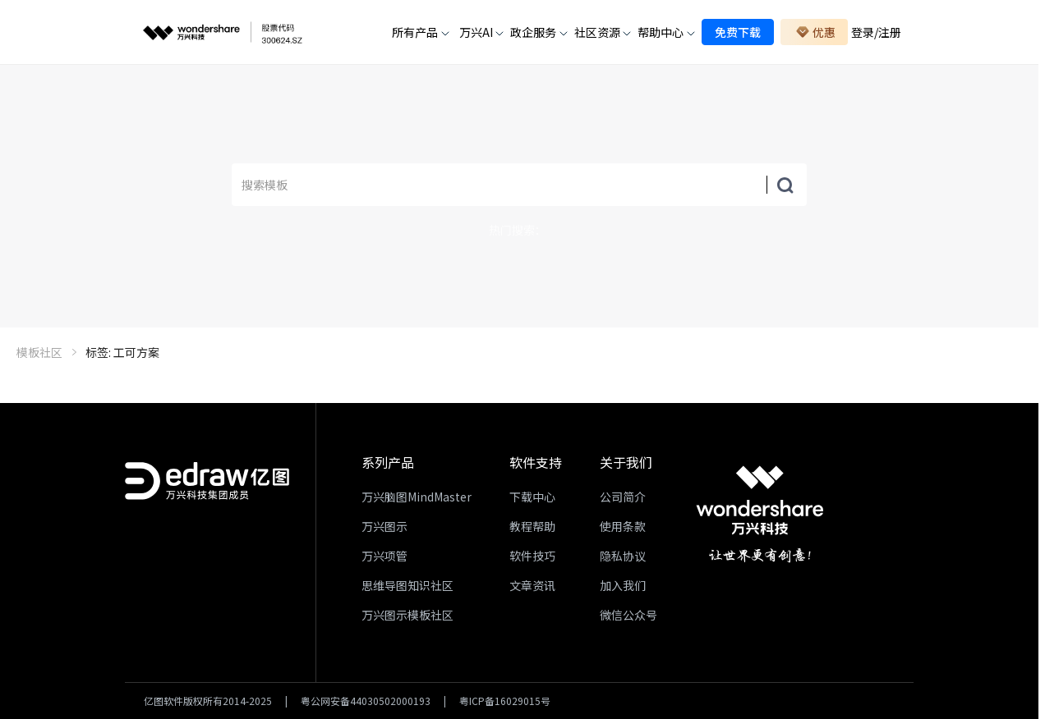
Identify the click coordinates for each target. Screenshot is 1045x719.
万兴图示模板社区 (407, 615)
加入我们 (623, 585)
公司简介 (623, 496)
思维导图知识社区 (407, 585)
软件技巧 (532, 555)
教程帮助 (532, 526)
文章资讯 (532, 585)
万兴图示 (384, 526)
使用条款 (623, 526)
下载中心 (532, 496)
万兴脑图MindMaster (416, 496)
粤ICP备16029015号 (504, 701)
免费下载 (738, 32)
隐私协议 (623, 555)
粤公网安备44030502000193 (365, 701)
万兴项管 (384, 555)
